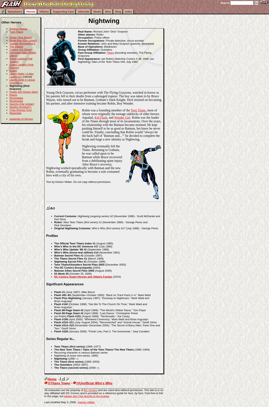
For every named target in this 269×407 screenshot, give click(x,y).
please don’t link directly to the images (86, 396)
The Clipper (16, 46)
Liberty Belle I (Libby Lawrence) (21, 75)
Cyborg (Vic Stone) (20, 49)
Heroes (30, 11)
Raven (13, 94)
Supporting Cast (63, 11)
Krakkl (13, 70)
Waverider (15, 113)
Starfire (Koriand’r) (20, 107)
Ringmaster (16, 101)
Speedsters (15, 11)
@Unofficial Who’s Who (92, 383)
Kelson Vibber (86, 402)
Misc (108, 11)
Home (50, 379)
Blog (118, 11)
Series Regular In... (60, 339)
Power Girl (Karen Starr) (23, 91)
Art (52, 208)
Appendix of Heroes (21, 118)
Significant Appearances (65, 284)
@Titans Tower (57, 383)
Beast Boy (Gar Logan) (23, 40)
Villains (44, 11)
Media (97, 11)
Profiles (52, 236)
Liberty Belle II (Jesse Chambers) (22, 81)
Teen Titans (138, 110)
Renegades (16, 97)
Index (128, 11)
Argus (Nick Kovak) (20, 37)
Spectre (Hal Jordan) (21, 104)
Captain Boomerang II (22, 43)
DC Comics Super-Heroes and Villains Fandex (83, 276)
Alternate (83, 11)
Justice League (18, 28)
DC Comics (90, 390)
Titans (110, 52)
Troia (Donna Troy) (20, 110)
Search (225, 2)
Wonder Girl (122, 117)
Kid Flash (101, 117)
